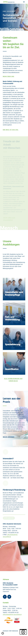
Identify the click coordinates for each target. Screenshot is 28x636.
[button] (2, 633)
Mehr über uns (8, 76)
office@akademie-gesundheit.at (12, 614)
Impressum (5, 630)
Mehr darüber (8, 437)
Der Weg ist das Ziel (10, 130)
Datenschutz (15, 630)
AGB (10, 630)
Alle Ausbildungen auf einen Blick (13, 380)
